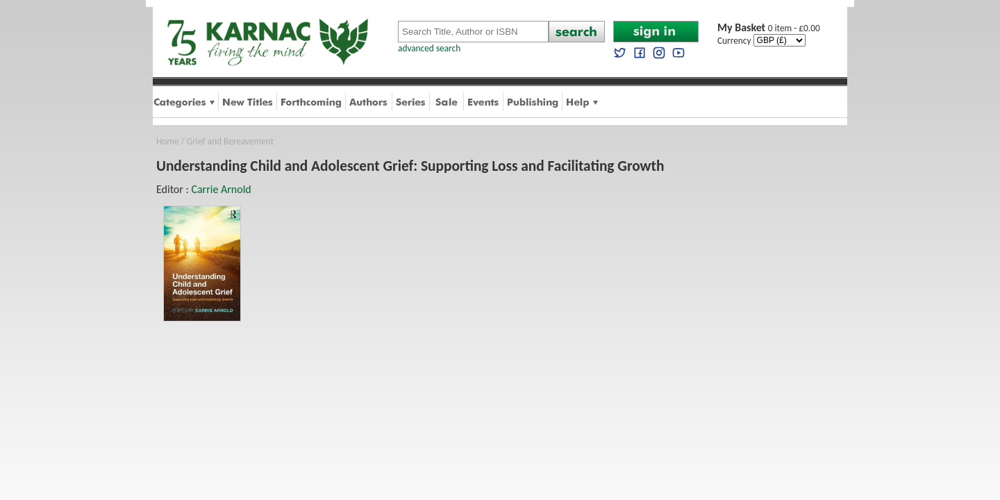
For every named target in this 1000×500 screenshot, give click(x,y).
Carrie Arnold (221, 189)
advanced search (429, 48)
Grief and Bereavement (230, 141)
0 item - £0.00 (768, 28)
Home (167, 141)
